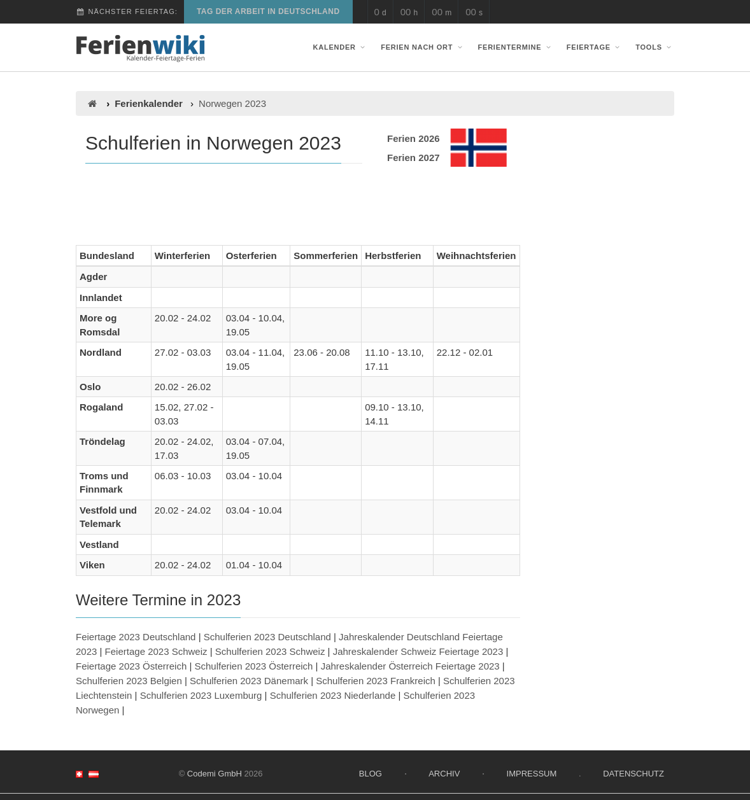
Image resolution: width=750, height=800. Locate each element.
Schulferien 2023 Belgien (129, 680)
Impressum (532, 773)
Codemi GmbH (214, 773)
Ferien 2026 (413, 138)
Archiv (444, 773)
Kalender (340, 47)
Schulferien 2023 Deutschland (267, 636)
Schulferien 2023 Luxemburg (201, 695)
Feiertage (595, 47)
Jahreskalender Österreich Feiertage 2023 (410, 666)
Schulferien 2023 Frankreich (375, 680)
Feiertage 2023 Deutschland (135, 636)
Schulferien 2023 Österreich (254, 666)
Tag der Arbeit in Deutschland (268, 11)
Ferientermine (516, 47)
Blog (370, 773)
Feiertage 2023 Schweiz (156, 651)
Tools (654, 47)
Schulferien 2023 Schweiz (270, 651)
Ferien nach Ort (423, 47)
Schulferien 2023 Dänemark (249, 680)
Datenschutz (633, 773)
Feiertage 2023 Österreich (131, 666)
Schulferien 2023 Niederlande (333, 695)
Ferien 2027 (413, 157)
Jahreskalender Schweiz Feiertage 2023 (418, 651)
